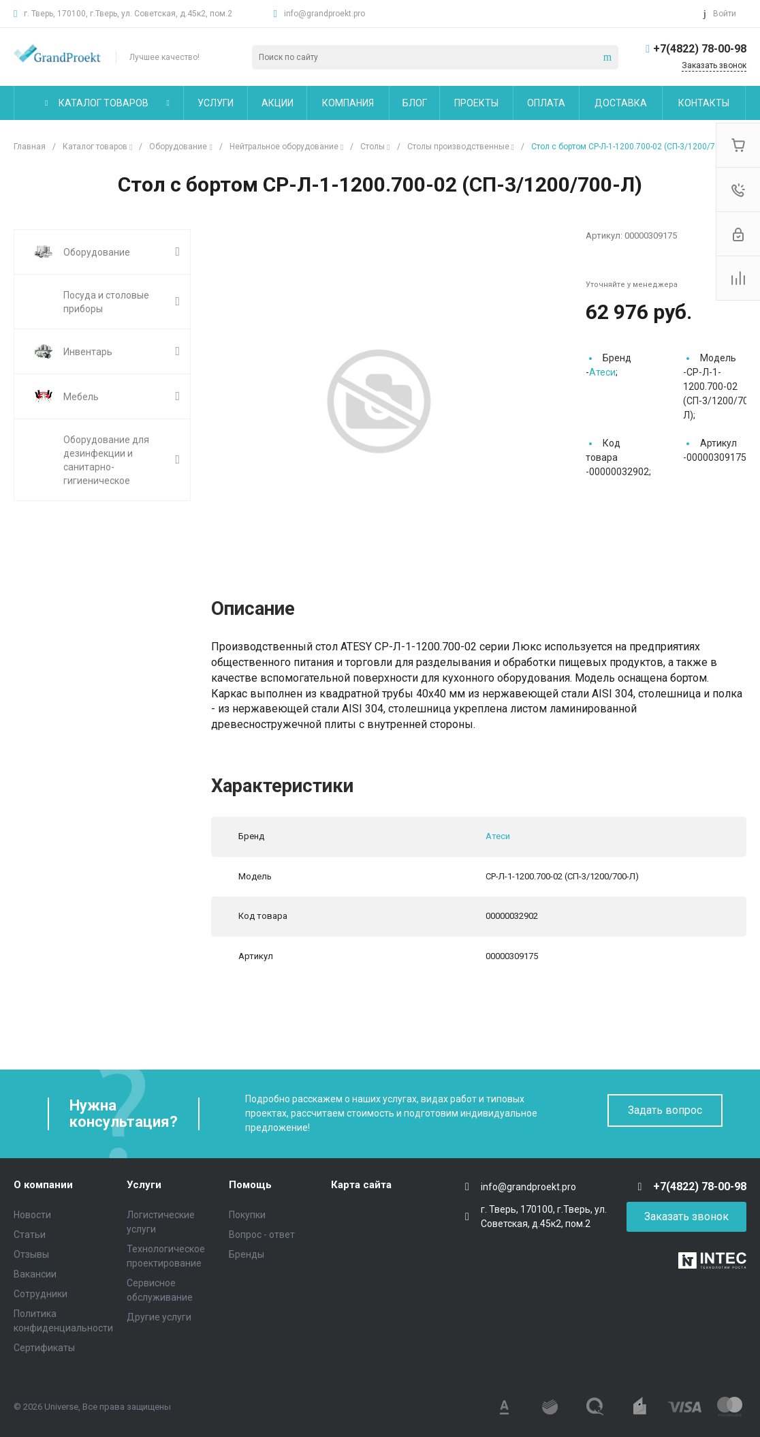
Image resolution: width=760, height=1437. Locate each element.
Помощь (250, 1185)
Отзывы (31, 1254)
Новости (32, 1214)
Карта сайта (361, 1185)
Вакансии (35, 1274)
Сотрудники (40, 1293)
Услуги (144, 1185)
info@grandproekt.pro (324, 13)
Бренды (246, 1254)
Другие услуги (159, 1317)
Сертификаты (44, 1347)
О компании (43, 1185)
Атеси (602, 372)
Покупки (247, 1214)
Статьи (30, 1234)
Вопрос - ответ (262, 1234)
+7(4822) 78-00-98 (699, 48)
